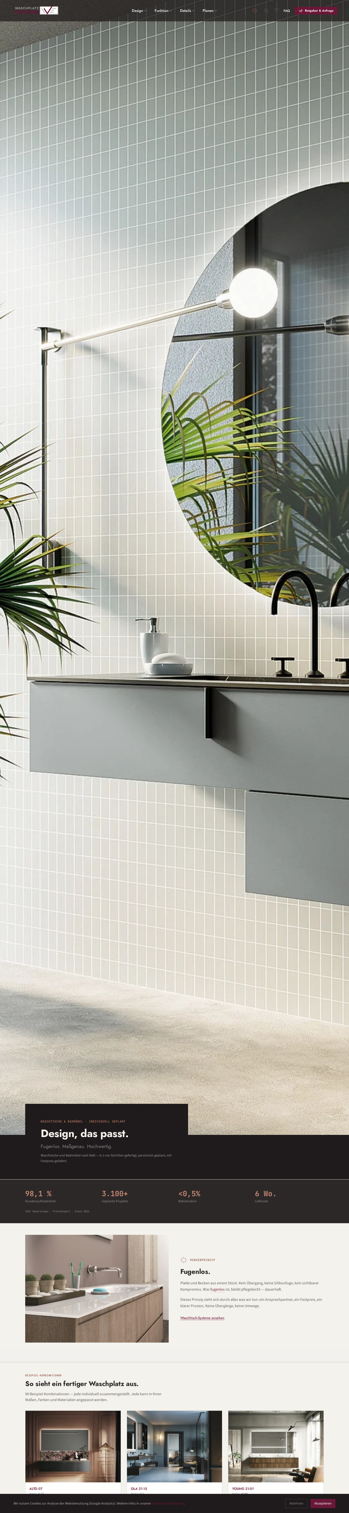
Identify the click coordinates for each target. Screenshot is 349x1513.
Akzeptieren (323, 1503)
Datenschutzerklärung (168, 1503)
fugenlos (217, 1291)
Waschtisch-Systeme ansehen (202, 1319)
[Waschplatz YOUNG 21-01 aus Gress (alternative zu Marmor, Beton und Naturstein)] (276, 1456)
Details (187, 10)
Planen (210, 10)
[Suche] (266, 10)
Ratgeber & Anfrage (319, 10)
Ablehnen (296, 1503)
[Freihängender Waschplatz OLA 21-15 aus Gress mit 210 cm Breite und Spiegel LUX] (174, 1456)
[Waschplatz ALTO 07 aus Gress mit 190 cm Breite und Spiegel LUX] (73, 1456)
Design (139, 10)
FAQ (287, 10)
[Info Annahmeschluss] (255, 11)
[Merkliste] (276, 10)
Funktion (163, 10)
